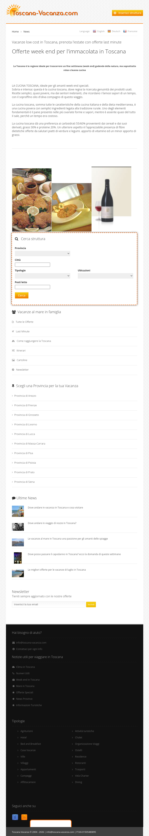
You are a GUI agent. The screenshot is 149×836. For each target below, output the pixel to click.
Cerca (21, 295)
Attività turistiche (84, 731)
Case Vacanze (28, 750)
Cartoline (22, 360)
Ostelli (78, 750)
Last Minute (22, 331)
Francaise (132, 31)
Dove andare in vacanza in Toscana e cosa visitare (55, 507)
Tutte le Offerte (24, 322)
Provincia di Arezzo (25, 395)
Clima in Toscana (25, 667)
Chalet (78, 737)
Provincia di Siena (24, 482)
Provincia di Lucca (24, 434)
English (100, 31)
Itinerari (21, 350)
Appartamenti (28, 769)
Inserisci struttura (127, 13)
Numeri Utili (22, 673)
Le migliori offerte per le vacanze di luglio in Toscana (57, 569)
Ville (22, 756)
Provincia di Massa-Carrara (29, 443)
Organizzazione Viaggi (87, 744)
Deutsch (116, 31)
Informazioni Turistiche (29, 705)
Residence (81, 756)
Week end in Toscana (28, 679)
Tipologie (20, 270)
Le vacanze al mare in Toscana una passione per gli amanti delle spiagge (68, 538)
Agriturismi (26, 731)
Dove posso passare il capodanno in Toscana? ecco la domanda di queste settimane (74, 554)
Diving (78, 782)
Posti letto (21, 282)
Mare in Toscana (25, 686)
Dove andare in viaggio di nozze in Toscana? (52, 523)
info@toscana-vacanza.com (31, 642)
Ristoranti (80, 763)
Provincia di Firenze (25, 405)
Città (18, 260)
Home (15, 31)
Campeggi (25, 775)
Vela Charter (82, 775)
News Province (24, 699)
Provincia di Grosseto (26, 415)
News (26, 31)
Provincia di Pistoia (25, 462)
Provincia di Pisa (23, 453)
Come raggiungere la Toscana (34, 341)
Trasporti (80, 769)
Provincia (20, 248)
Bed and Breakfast (30, 744)
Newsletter (22, 369)
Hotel (23, 737)
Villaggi (24, 763)
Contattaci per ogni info (29, 649)
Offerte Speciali (24, 692)
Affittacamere (28, 782)
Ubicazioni (84, 270)
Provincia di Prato (24, 472)
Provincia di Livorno (25, 424)
